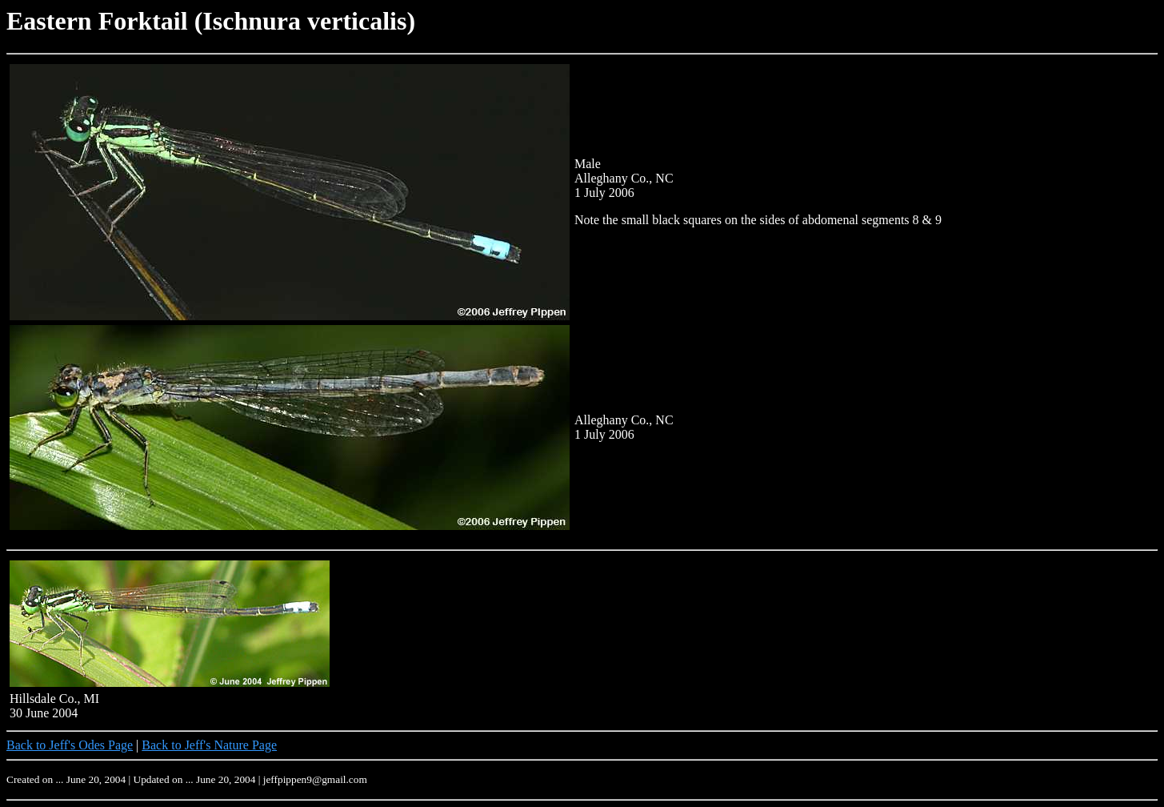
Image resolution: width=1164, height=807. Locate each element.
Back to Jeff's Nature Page (209, 745)
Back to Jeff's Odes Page (69, 745)
